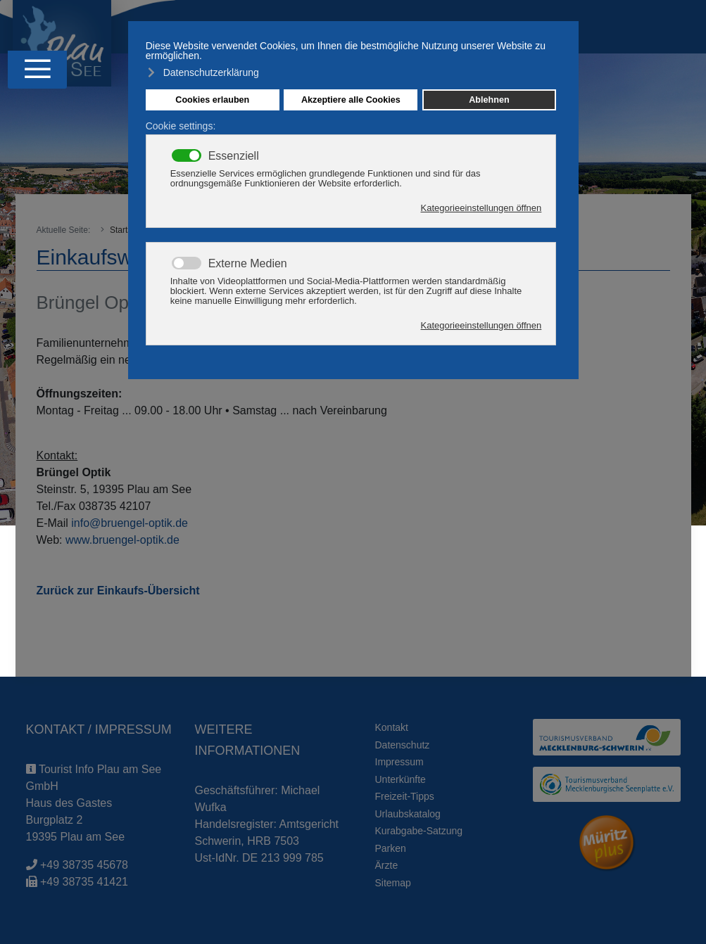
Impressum (399, 761)
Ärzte (386, 865)
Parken (390, 848)
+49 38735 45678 (84, 865)
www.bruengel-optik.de (122, 540)
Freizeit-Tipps (404, 796)
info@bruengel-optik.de (129, 523)
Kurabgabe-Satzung (419, 830)
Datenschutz (402, 745)
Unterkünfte (400, 779)
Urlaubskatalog (408, 813)
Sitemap (393, 882)
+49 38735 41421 (84, 882)
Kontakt (391, 727)
